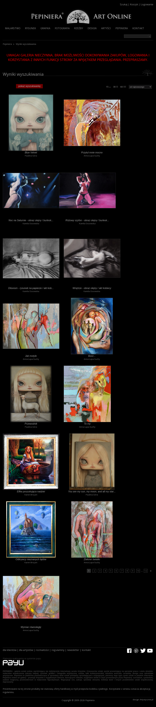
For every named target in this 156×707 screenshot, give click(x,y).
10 (138, 570)
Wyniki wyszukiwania (26, 44)
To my (87, 423)
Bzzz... (92, 356)
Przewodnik (31, 423)
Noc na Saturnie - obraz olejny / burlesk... (31, 220)
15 (108, 86)
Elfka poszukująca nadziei (31, 491)
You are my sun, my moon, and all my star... (92, 491)
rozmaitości (42, 650)
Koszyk (134, 4)
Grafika (45, 28)
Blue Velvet (31, 152)
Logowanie (147, 4)
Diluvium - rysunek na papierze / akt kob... (31, 288)
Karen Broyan (31, 494)
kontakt (86, 650)
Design (92, 28)
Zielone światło (92, 559)
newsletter (73, 650)
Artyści (106, 28)
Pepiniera (121, 28)
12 (145, 570)
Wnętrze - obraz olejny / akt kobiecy (92, 288)
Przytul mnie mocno (91, 152)
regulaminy (57, 650)
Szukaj (123, 4)
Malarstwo (12, 28)
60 (123, 86)
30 (115, 86)
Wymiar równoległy (31, 627)
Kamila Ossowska (31, 223)
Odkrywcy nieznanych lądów (31, 559)
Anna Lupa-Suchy (92, 155)
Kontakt (138, 28)
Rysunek (30, 28)
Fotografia (62, 28)
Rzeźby (78, 28)
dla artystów (26, 650)
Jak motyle (30, 356)
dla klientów (9, 650)
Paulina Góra (31, 155)
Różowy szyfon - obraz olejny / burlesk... (87, 220)
